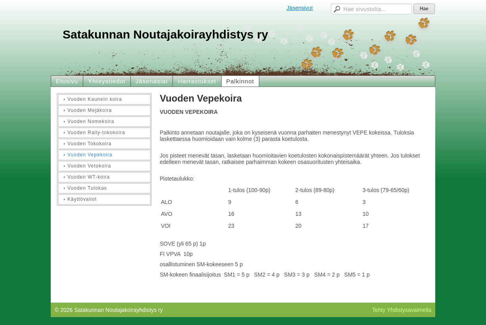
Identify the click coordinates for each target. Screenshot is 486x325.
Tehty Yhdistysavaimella (401, 310)
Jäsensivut (300, 8)
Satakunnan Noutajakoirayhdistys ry (165, 34)
